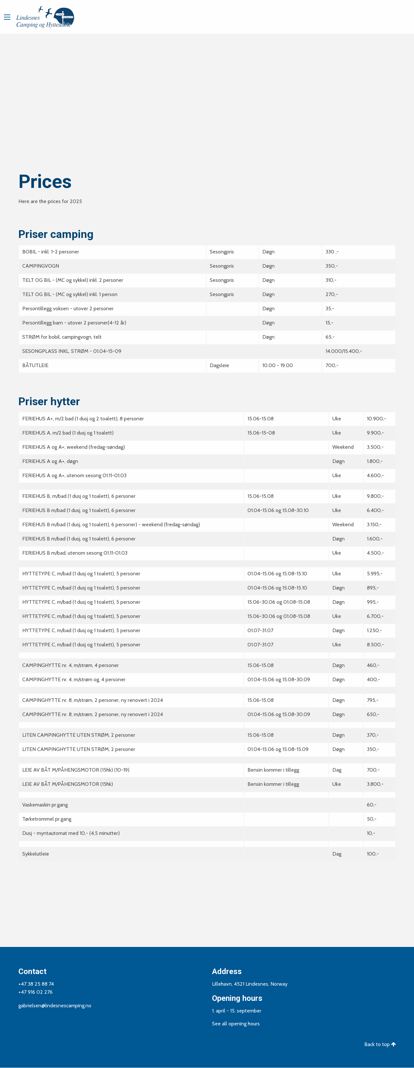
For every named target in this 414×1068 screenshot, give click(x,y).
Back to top (380, 1044)
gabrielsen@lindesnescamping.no (54, 1005)
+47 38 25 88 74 (36, 984)
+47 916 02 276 (35, 992)
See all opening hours (236, 1024)
